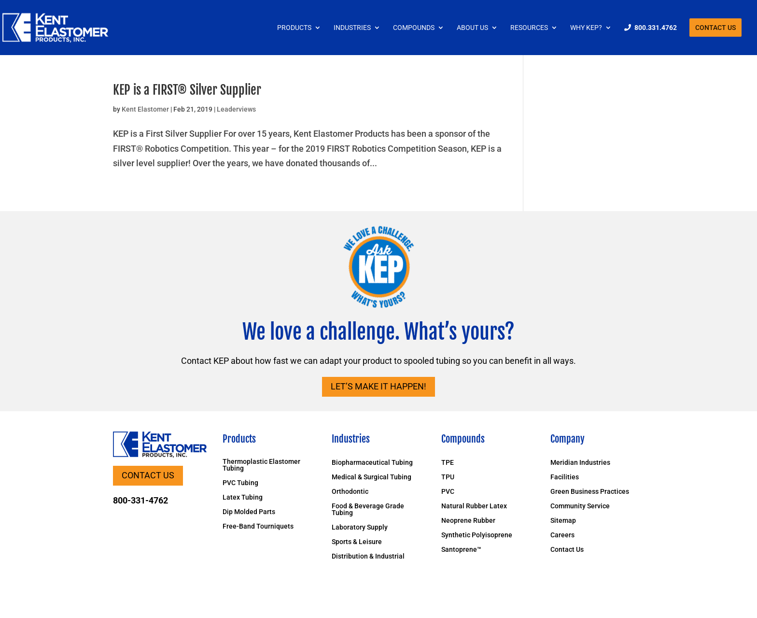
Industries (352, 27)
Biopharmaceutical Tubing (372, 462)
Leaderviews (236, 109)
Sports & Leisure (357, 542)
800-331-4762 (140, 500)
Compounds (414, 27)
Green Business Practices (589, 491)
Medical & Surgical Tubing (371, 477)
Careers (562, 535)
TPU (447, 477)
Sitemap (563, 520)
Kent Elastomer (145, 109)
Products (294, 27)
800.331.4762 (655, 27)
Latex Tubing (243, 497)
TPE (447, 462)
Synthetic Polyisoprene (476, 535)
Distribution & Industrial (368, 556)
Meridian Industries (580, 462)
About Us (472, 27)
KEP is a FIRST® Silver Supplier (187, 90)
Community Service (580, 506)
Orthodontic (350, 491)
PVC (447, 491)
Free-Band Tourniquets (258, 526)
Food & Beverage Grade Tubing (368, 510)
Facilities (564, 477)
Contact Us (715, 27)
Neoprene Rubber (468, 520)
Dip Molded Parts (249, 512)
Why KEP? (586, 27)
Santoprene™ (461, 549)
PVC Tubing (240, 483)
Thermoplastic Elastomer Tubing (261, 465)
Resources (529, 27)
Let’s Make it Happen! (378, 386)
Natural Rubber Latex (474, 506)
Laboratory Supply (360, 527)
